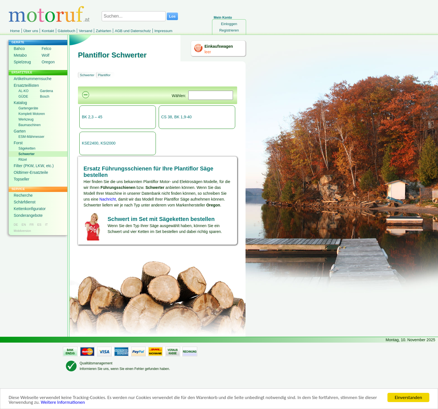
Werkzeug (26, 119)
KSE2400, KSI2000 (99, 143)
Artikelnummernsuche (32, 78)
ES (39, 224)
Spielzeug (22, 62)
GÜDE (23, 96)
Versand (85, 31)
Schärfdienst (24, 202)
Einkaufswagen (218, 46)
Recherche (23, 195)
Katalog (20, 102)
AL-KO (23, 91)
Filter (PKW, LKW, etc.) (34, 165)
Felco (46, 48)
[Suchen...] (134, 16)
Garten (20, 131)
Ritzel (22, 160)
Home (15, 31)
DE (16, 224)
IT (46, 224)
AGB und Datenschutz (133, 31)
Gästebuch (66, 31)
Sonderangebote (28, 215)
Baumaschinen (29, 125)
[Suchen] (210, 95)
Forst (18, 143)
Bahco (19, 48)
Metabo (20, 55)
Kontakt (48, 31)
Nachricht (107, 199)
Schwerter (26, 154)
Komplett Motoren (31, 114)
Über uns (30, 31)
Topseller (21, 179)
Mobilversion (22, 230)
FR (32, 224)
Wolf (45, 55)
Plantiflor (104, 75)
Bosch (44, 96)
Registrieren (229, 30)
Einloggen (229, 24)
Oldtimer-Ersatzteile (31, 172)
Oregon (48, 62)
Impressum (163, 31)
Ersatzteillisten (26, 85)
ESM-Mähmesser (31, 137)
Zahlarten (103, 31)
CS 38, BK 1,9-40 (176, 117)
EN (24, 224)
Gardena (46, 91)
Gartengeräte (28, 108)
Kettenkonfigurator (30, 208)
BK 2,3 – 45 (92, 117)
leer (207, 52)
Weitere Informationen (63, 403)
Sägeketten (26, 148)
